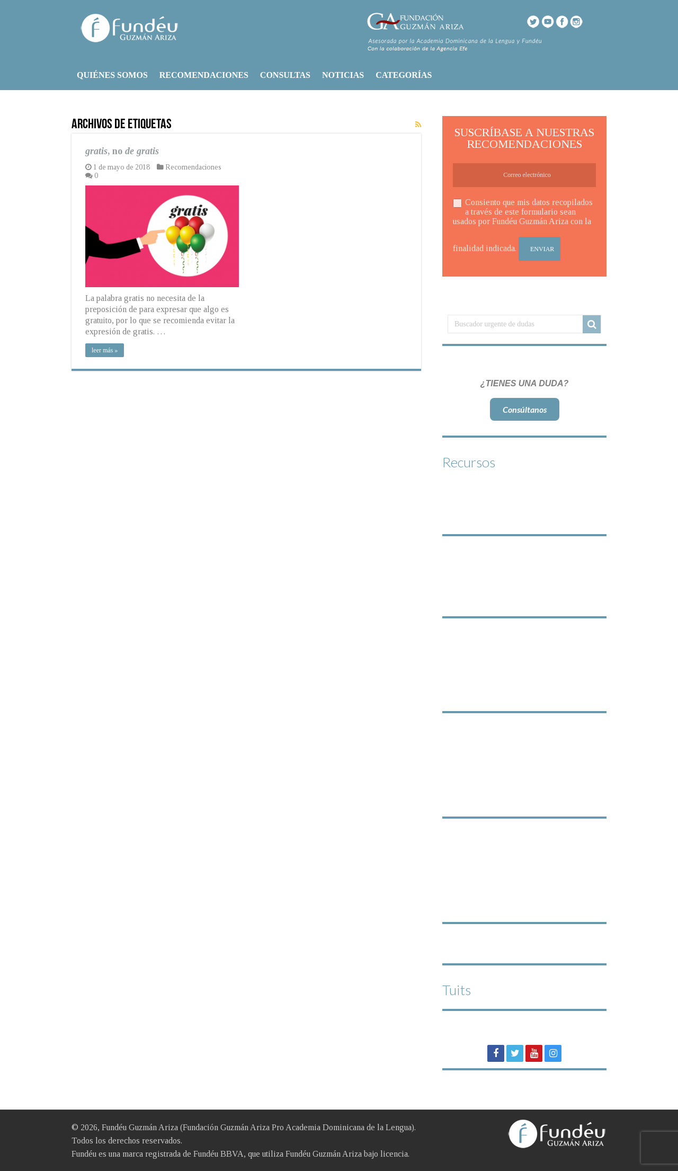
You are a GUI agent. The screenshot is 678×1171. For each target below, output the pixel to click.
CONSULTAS (285, 74)
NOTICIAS (343, 74)
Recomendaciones (193, 167)
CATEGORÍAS (404, 74)
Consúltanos (525, 409)
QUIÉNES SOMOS (112, 74)
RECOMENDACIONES (203, 74)
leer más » (105, 350)
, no (122, 151)
